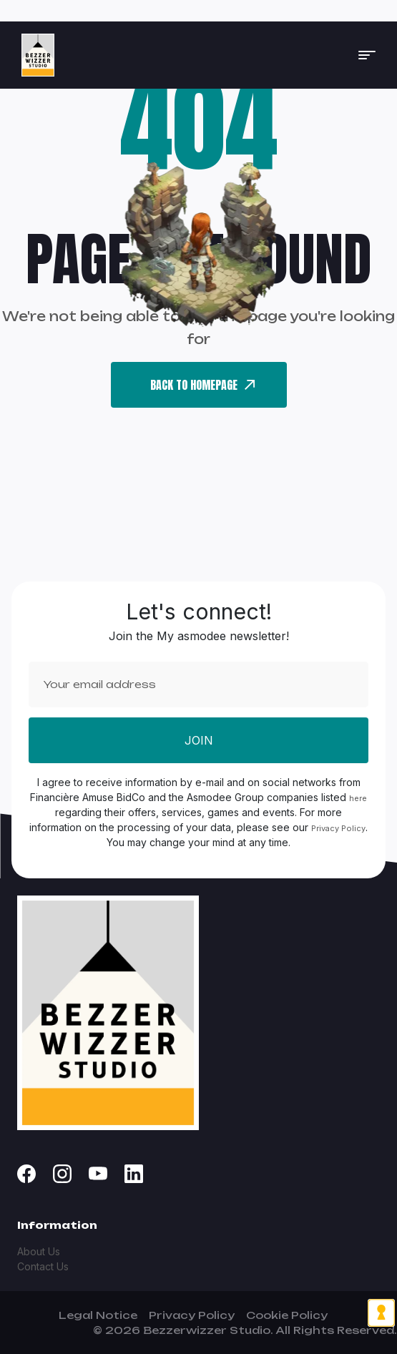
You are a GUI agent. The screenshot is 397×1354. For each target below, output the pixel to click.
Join (199, 740)
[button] (367, 55)
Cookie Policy (287, 1315)
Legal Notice (98, 1315)
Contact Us (43, 1266)
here (358, 798)
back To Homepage (202, 384)
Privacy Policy (338, 828)
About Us (38, 1251)
